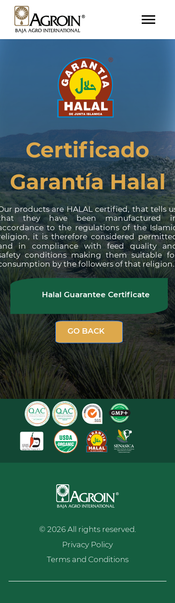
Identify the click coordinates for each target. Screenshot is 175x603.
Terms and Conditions (88, 559)
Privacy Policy (87, 544)
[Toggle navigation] (148, 19)
